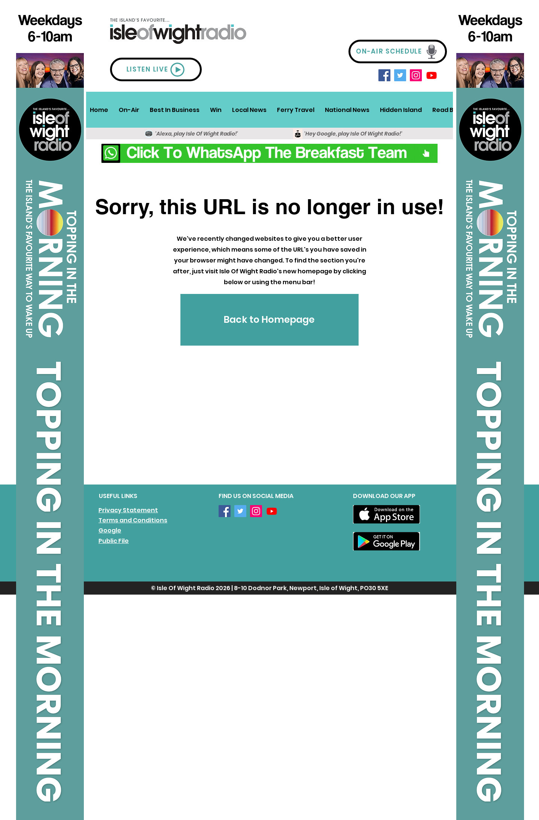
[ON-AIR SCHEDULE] (397, 51)
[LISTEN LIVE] (156, 69)
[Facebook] (384, 75)
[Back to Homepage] (269, 320)
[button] (129, 110)
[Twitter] (400, 75)
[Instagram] (416, 75)
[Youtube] (432, 75)
